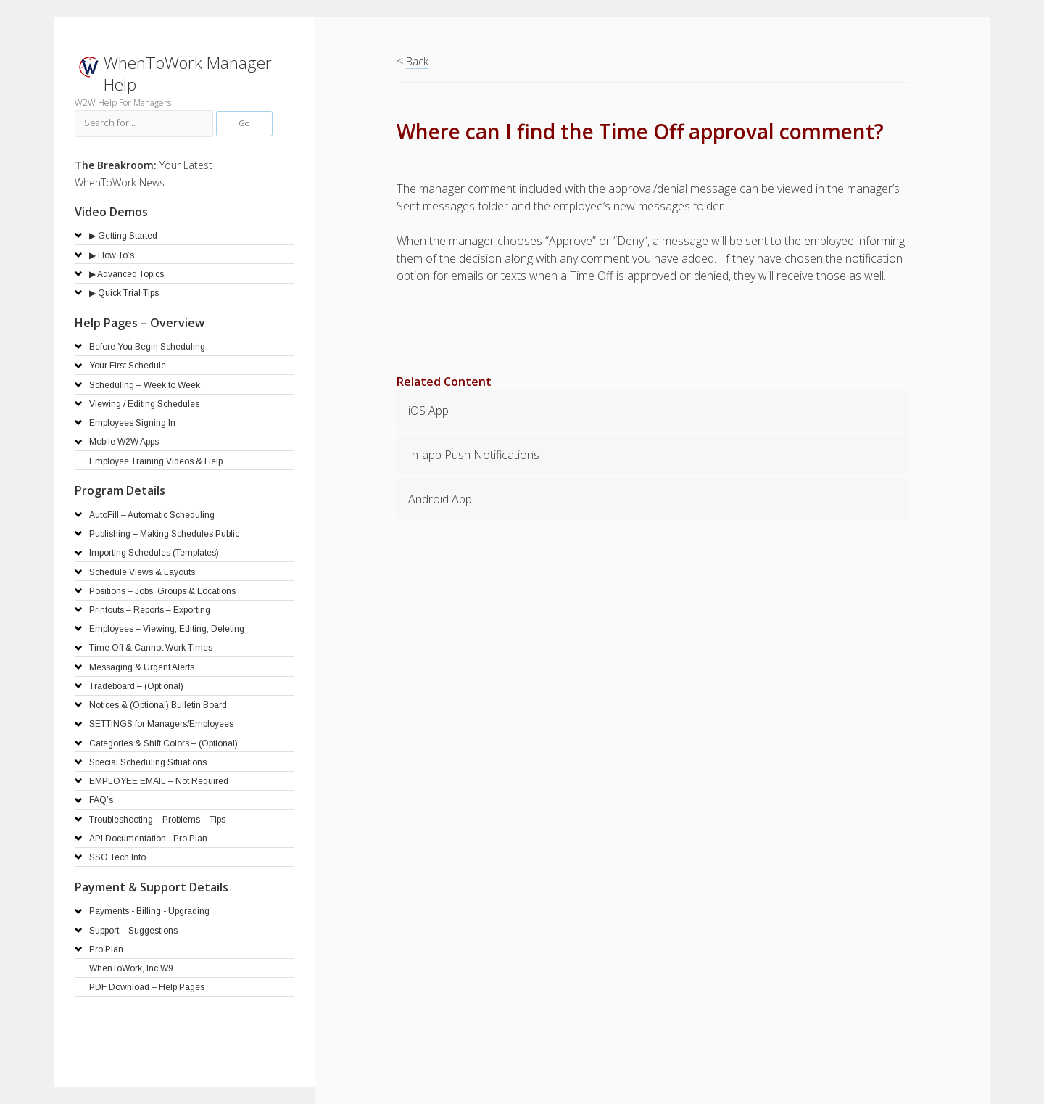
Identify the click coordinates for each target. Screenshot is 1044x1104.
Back (417, 61)
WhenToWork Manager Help (188, 74)
